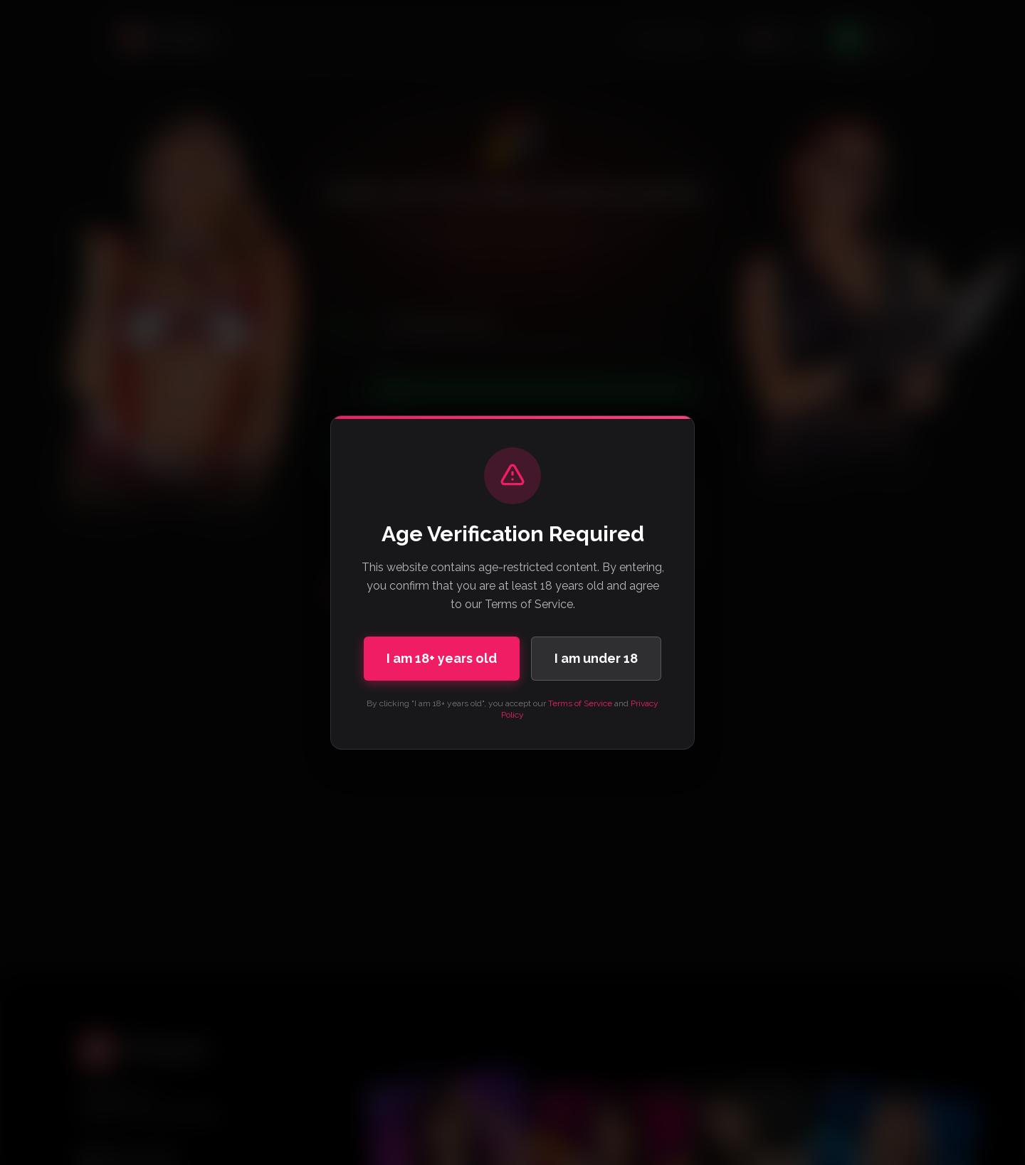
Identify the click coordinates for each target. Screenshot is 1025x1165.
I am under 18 (596, 658)
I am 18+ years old (442, 658)
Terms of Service (580, 703)
